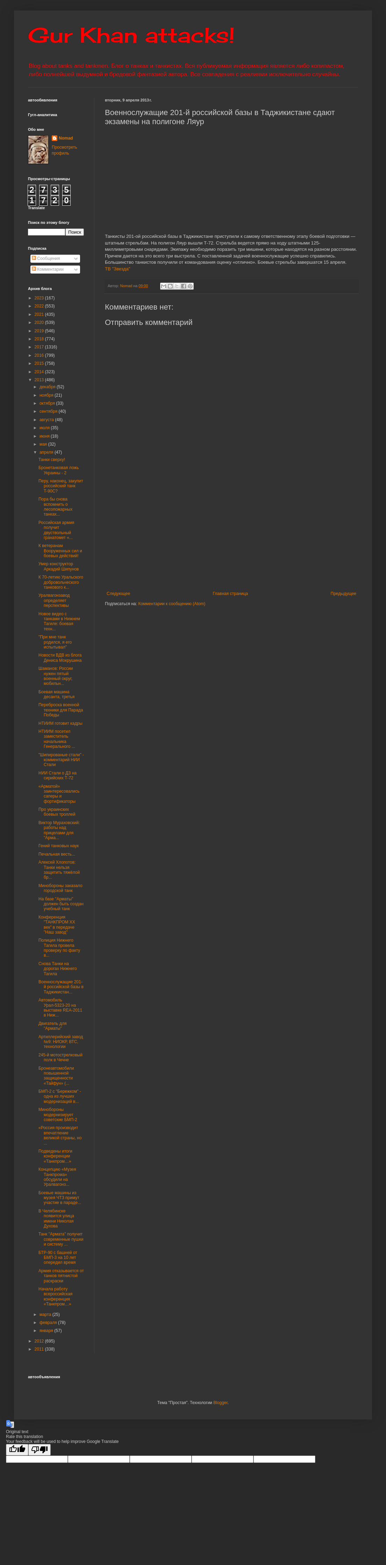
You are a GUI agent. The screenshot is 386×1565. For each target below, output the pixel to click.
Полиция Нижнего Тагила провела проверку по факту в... (59, 948)
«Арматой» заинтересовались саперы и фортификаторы (59, 794)
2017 (40, 347)
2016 (40, 355)
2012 (40, 1341)
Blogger (220, 1402)
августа (47, 419)
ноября (47, 395)
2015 (40, 363)
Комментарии (48, 269)
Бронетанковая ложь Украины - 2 (58, 470)
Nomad (66, 138)
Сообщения (46, 258)
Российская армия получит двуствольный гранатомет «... (56, 530)
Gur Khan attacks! (131, 35)
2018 (40, 339)
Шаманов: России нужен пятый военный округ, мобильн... (55, 676)
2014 (40, 371)
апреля (47, 452)
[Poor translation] (39, 1450)
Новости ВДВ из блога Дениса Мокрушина (59, 658)
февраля (49, 1322)
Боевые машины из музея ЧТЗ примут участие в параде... (59, 1197)
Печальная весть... (56, 854)
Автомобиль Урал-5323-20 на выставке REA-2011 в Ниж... (60, 1008)
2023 (40, 298)
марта (46, 1314)
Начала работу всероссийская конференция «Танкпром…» (55, 1296)
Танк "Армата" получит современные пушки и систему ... (60, 1239)
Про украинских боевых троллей (57, 812)
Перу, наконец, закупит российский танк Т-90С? (60, 486)
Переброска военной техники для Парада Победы (60, 709)
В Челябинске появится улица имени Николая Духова (56, 1218)
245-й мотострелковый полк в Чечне (60, 1057)
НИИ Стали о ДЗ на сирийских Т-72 (57, 775)
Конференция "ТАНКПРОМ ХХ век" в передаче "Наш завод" (56, 925)
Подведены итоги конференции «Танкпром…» (55, 1156)
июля (45, 427)
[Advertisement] (231, 533)
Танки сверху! (51, 459)
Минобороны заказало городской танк (60, 888)
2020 (40, 322)
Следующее (118, 593)
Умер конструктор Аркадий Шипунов (58, 566)
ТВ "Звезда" (117, 268)
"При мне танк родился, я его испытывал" (55, 642)
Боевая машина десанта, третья (56, 694)
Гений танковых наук (58, 845)
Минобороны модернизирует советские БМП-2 (57, 1114)
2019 (40, 330)
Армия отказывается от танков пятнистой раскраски (61, 1275)
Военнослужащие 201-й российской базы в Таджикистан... (61, 986)
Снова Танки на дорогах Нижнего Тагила (57, 968)
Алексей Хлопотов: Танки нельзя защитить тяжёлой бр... (59, 870)
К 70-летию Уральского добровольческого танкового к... (60, 582)
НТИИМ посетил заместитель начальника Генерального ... (56, 739)
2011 (40, 1349)
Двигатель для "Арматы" (52, 1026)
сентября (49, 411)
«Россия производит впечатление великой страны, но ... (59, 1135)
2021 (40, 314)
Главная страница (230, 593)
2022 (40, 306)
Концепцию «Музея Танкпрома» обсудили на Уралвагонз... (57, 1177)
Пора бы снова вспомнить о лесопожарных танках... (55, 507)
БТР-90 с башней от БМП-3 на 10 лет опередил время (57, 1257)
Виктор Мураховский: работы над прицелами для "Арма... (59, 830)
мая (44, 444)
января (47, 1330)
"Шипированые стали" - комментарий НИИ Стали (61, 759)
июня (45, 436)
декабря (48, 386)
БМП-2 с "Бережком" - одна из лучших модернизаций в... (59, 1096)
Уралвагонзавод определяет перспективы (54, 600)
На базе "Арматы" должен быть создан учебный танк (61, 904)
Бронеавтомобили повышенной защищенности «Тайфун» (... (56, 1076)
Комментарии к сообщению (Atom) (171, 603)
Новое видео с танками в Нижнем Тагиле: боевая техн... (59, 621)
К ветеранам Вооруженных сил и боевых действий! (60, 550)
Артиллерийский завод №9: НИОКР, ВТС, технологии (60, 1041)
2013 (40, 379)
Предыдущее (343, 593)
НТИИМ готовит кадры (60, 723)
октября (48, 403)
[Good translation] (17, 1450)
